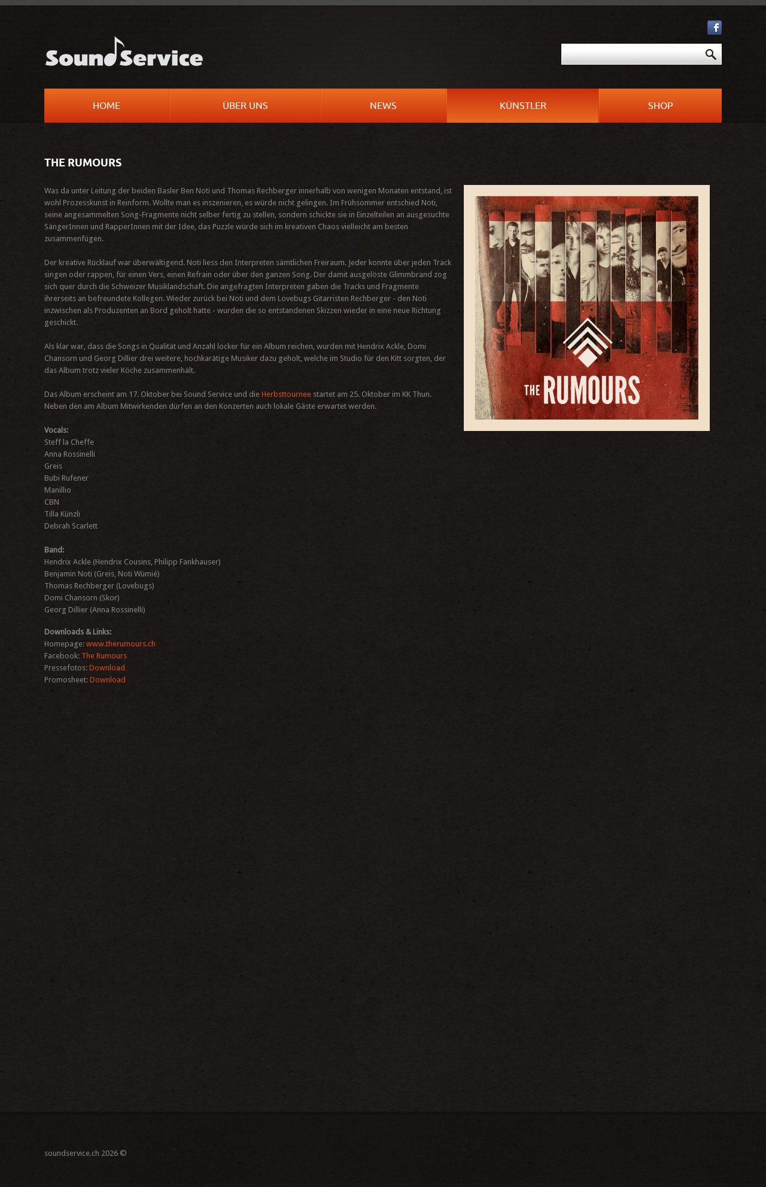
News (383, 106)
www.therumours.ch (121, 643)
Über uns (245, 106)
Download (107, 667)
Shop (660, 106)
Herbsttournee (286, 394)
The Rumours (104, 655)
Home (106, 106)
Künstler (523, 106)
